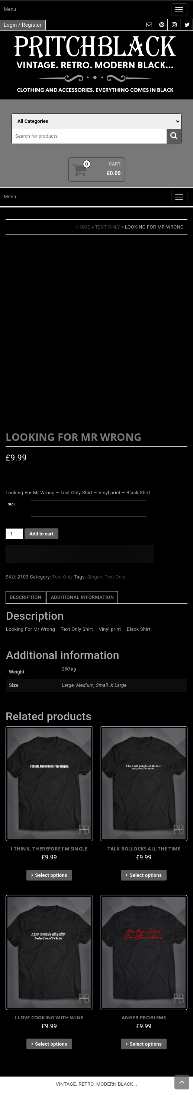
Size (12, 504)
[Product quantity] (14, 533)
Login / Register (23, 25)
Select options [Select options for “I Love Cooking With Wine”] (51, 1044)
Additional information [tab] (82, 597)
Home (83, 227)
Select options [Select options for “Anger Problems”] (146, 1044)
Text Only (107, 227)
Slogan (94, 577)
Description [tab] (25, 597)
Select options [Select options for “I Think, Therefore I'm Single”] (51, 875)
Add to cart (41, 534)
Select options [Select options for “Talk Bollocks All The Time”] (146, 875)
